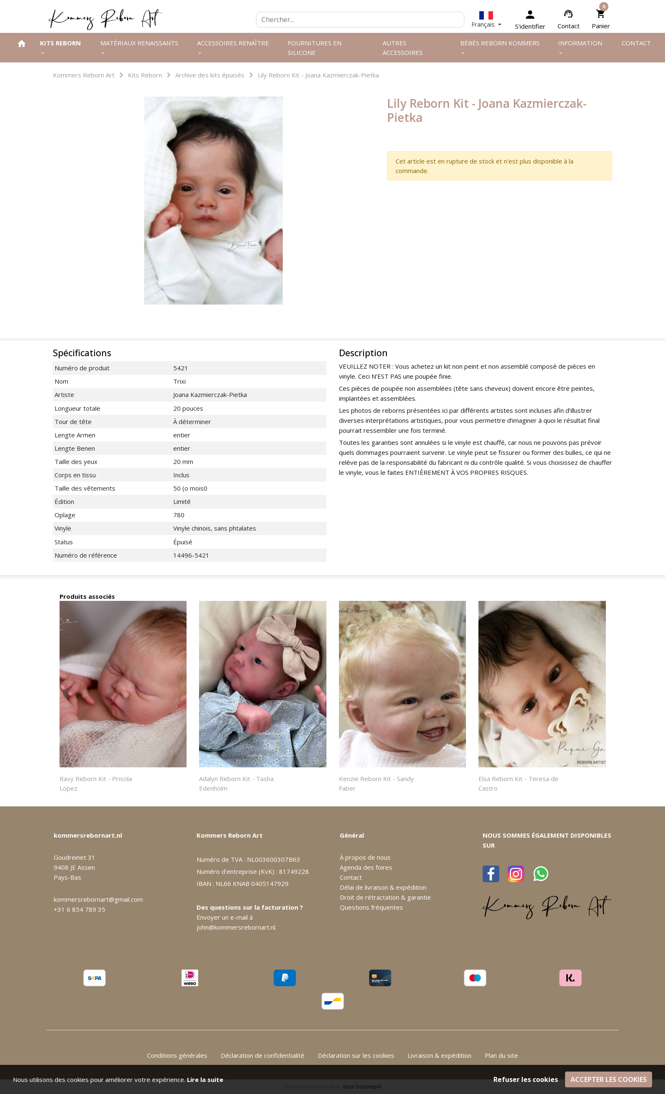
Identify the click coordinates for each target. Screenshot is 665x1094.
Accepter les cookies (608, 1079)
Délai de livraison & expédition (383, 887)
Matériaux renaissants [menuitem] (139, 47)
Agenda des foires (366, 867)
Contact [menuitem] (636, 43)
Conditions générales (177, 1055)
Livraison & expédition (439, 1055)
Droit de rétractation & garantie (385, 897)
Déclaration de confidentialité (262, 1055)
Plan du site (501, 1055)
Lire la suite (205, 1079)
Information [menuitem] (580, 47)
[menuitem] (21, 43)
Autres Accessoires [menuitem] (403, 48)
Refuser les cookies (525, 1079)
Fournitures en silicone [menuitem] (314, 48)
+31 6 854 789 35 (79, 909)
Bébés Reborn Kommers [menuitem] (500, 47)
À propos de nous (365, 857)
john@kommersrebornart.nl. (236, 927)
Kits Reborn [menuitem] (60, 47)
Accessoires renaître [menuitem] (233, 47)
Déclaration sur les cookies (356, 1055)
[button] (486, 19)
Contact (569, 26)
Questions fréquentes (371, 907)
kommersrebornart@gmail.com (98, 899)
